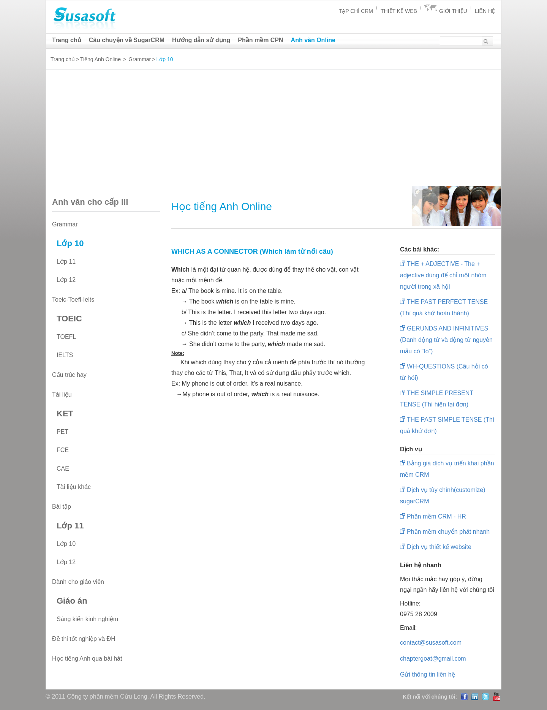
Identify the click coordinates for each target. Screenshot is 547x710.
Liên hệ (485, 11)
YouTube (496, 696)
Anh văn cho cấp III (105, 202)
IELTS (65, 355)
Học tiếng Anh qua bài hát (87, 658)
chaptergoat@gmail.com (433, 658)
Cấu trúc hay (69, 375)
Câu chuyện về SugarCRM (126, 40)
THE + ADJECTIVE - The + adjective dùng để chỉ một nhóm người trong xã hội (443, 275)
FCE (63, 450)
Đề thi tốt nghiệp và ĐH (83, 639)
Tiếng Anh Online (100, 59)
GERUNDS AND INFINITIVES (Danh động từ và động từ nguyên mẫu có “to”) (446, 339)
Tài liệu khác (74, 487)
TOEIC (69, 318)
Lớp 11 (66, 261)
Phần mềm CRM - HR (436, 516)
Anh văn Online (313, 40)
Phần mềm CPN (260, 40)
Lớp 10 (70, 243)
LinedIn (474, 696)
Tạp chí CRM (356, 11)
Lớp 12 (66, 280)
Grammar (139, 59)
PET (62, 432)
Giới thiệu (453, 11)
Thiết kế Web (399, 11)
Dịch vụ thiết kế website (439, 547)
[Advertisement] (273, 131)
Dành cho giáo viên (78, 582)
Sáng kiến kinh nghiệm (87, 619)
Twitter (485, 696)
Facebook (464, 696)
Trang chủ (66, 40)
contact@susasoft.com (431, 642)
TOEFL (66, 337)
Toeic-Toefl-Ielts (73, 299)
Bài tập (61, 506)
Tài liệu (62, 394)
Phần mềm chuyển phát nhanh (448, 531)
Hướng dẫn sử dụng (201, 40)
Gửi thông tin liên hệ (427, 674)
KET (65, 413)
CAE (63, 468)
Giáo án (72, 601)
